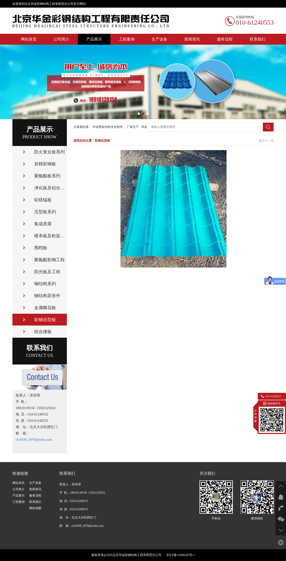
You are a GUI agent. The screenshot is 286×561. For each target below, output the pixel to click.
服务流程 (225, 39)
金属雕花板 (45, 307)
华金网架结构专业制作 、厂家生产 (116, 127)
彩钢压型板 (45, 319)
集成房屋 (43, 223)
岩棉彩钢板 (45, 163)
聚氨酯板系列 (47, 175)
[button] (139, 114)
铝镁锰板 (43, 199)
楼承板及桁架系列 (50, 235)
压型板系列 (45, 211)
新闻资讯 (192, 39)
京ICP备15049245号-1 (179, 555)
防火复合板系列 (49, 151)
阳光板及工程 (47, 271)
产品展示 (94, 39)
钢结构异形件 (47, 295)
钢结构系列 (45, 283)
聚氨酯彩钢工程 (49, 259)
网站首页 (29, 39)
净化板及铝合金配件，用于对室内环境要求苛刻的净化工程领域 (50, 187)
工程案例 (127, 39)
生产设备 (159, 39)
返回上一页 (266, 140)
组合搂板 (43, 331)
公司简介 (61, 39)
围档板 (40, 247)
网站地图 (35, 508)
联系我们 (257, 39)
